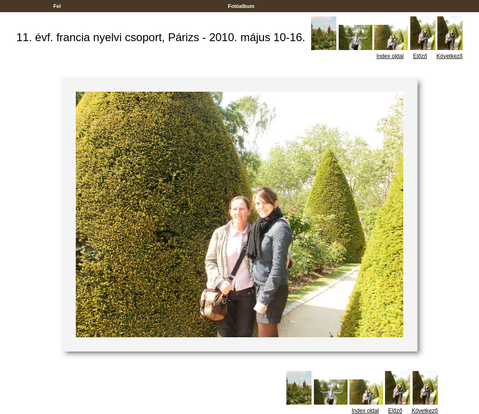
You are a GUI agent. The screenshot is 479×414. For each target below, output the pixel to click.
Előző (420, 56)
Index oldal (390, 56)
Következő (449, 56)
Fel (57, 6)
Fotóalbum (241, 6)
